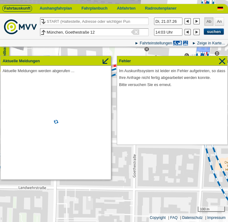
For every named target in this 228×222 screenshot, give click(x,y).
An (219, 21)
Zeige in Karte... (211, 43)
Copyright (157, 218)
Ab (208, 21)
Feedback (4, 52)
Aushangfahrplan (56, 8)
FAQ (173, 218)
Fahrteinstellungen (156, 43)
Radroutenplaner (160, 8)
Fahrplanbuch (94, 8)
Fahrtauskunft (17, 8)
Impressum (216, 218)
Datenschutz (192, 218)
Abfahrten (126, 8)
